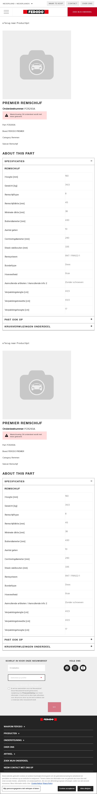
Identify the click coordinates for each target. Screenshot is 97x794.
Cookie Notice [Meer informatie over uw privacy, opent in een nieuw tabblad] (36, 783)
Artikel (10, 754)
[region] (48, 783)
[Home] (36, 12)
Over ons (87, 3)
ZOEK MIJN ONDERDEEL (16, 761)
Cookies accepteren (67, 789)
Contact (72, 3)
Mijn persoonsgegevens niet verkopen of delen (21, 789)
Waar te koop (56, 3)
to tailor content (28, 685)
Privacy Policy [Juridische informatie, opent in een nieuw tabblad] (47, 783)
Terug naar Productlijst (16, 23)
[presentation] (27, 707)
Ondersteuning (14, 740)
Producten (12, 733)
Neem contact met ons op (18, 768)
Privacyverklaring (28, 693)
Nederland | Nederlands (16, 4)
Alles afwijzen (85, 789)
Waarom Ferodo (15, 727)
